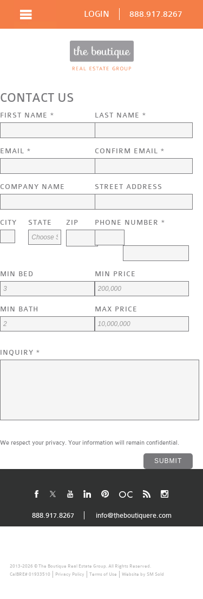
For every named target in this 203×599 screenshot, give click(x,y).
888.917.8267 (155, 14)
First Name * (27, 115)
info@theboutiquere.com (134, 515)
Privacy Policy (69, 574)
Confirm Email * (130, 151)
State (40, 222)
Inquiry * (20, 352)
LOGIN (96, 14)
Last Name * (120, 115)
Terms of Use (103, 574)
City (8, 222)
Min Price (115, 274)
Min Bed (17, 274)
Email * (15, 151)
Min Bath (19, 309)
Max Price (116, 309)
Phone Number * (130, 222)
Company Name (32, 187)
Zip (72, 222)
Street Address (128, 187)
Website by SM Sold (143, 574)
